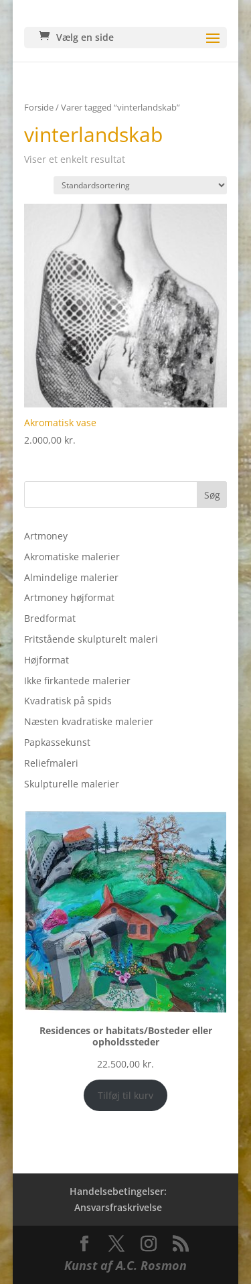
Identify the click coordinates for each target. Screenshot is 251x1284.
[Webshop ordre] (140, 185)
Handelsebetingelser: (118, 1191)
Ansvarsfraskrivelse (118, 1207)
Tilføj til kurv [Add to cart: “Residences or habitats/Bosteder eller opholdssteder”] (125, 1095)
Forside (39, 107)
